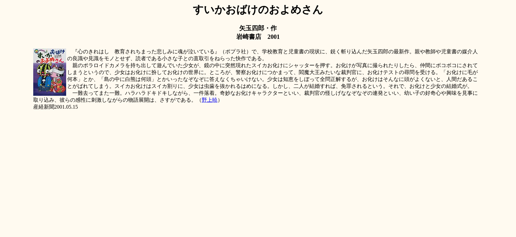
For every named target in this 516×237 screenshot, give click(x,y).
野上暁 (210, 100)
